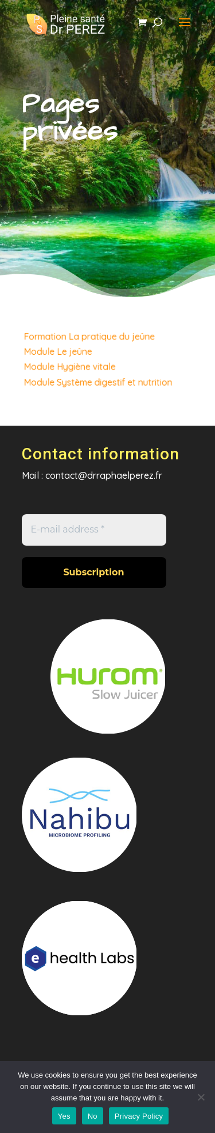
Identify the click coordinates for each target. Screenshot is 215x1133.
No (92, 1116)
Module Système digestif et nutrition (98, 380)
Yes (64, 1116)
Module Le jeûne (60, 351)
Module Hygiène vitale (71, 366)
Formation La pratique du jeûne (90, 337)
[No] (200, 1097)
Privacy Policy (139, 1116)
